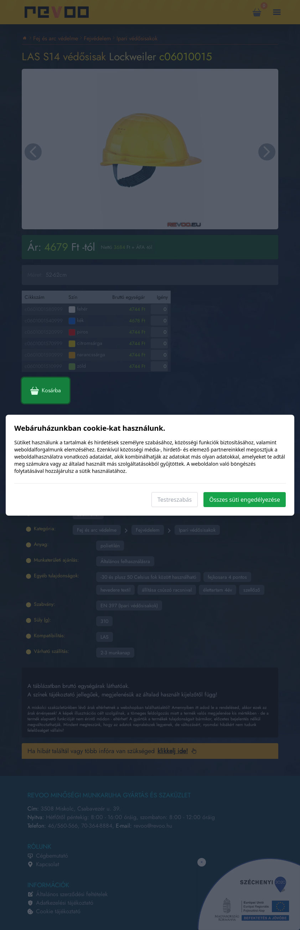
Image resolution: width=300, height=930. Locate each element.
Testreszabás (174, 500)
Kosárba (45, 390)
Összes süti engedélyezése (244, 500)
